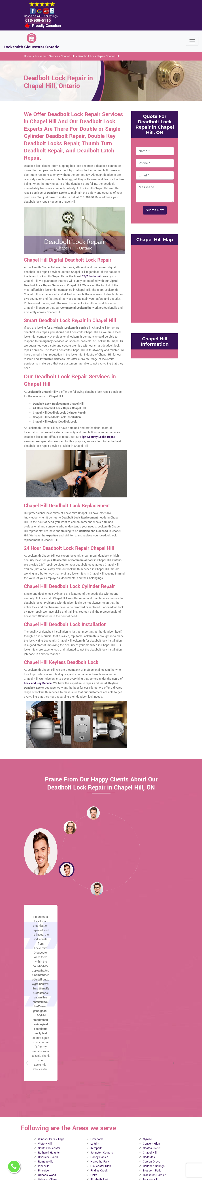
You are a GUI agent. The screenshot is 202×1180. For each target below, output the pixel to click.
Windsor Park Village (51, 1006)
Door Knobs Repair (89, 1159)
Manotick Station (49, 1051)
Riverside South (48, 1024)
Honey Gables (99, 1024)
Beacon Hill (150, 1047)
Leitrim (94, 1011)
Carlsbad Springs (154, 1033)
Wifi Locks (115, 1118)
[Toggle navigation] (192, 41)
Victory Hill (45, 1011)
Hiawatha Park (99, 1029)
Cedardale (149, 1024)
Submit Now (155, 210)
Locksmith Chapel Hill (98, 1174)
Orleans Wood (47, 1042)
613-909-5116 (39, 20)
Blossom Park (152, 1038)
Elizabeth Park (99, 1047)
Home (28, 56)
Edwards (95, 1051)
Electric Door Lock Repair (88, 1133)
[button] (70, 827)
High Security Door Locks (89, 1104)
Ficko (93, 1042)
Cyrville (147, 1006)
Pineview (43, 1038)
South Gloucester (49, 1015)
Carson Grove (151, 1029)
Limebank (96, 1006)
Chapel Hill (150, 1020)
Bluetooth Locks (115, 1108)
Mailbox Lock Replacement (117, 1128)
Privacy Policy (113, 1096)
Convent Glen (151, 1011)
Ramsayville (45, 1029)
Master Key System (89, 1119)
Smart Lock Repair (89, 1147)
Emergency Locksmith (116, 1139)
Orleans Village (47, 1047)
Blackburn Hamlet (154, 1042)
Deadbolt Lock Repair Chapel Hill (98, 56)
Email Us (145, 1095)
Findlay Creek (98, 1038)
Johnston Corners (101, 1020)
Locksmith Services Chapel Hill (54, 56)
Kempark (96, 1015)
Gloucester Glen (100, 1033)
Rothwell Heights (49, 1020)
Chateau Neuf (151, 1015)
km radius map (155, 283)
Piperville (43, 1033)
